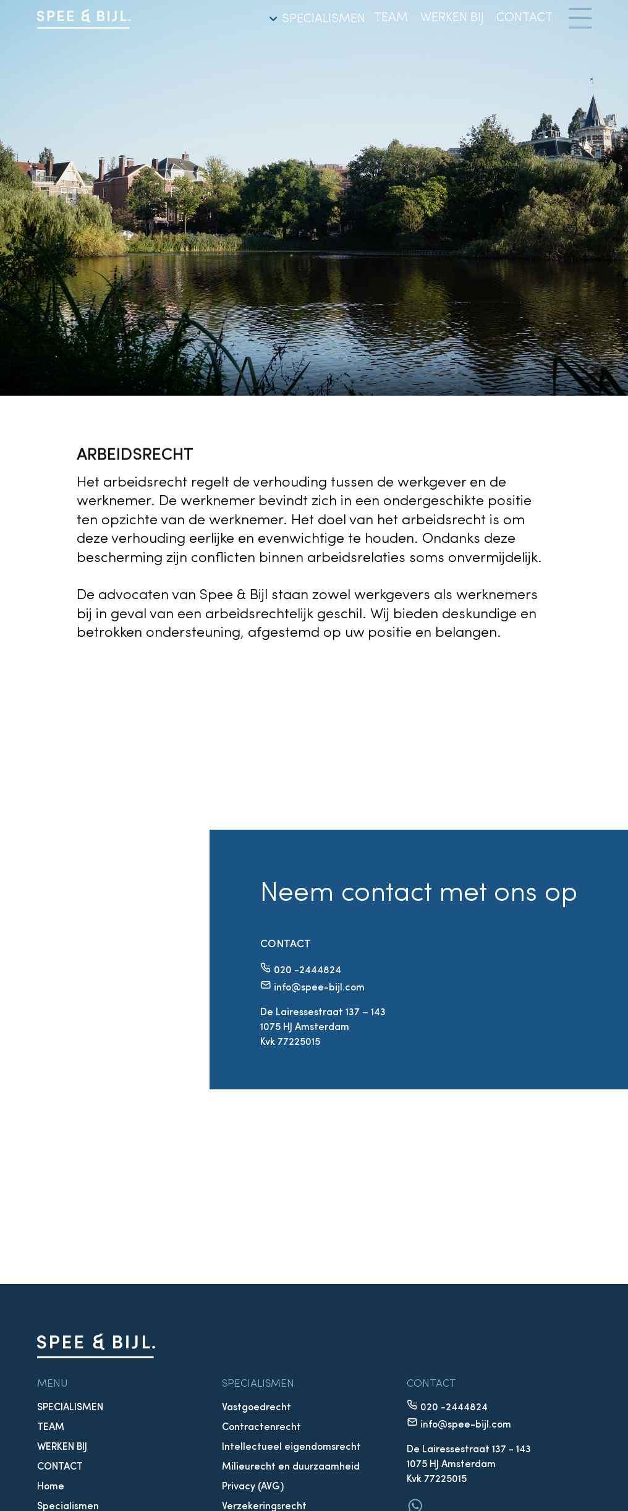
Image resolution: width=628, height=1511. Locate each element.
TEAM (391, 18)
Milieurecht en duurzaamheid (291, 1467)
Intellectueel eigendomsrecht (291, 1447)
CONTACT (524, 18)
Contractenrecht (261, 1427)
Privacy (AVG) (253, 1487)
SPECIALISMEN (315, 19)
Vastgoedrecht (256, 1408)
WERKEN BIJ (452, 18)
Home (50, 1487)
